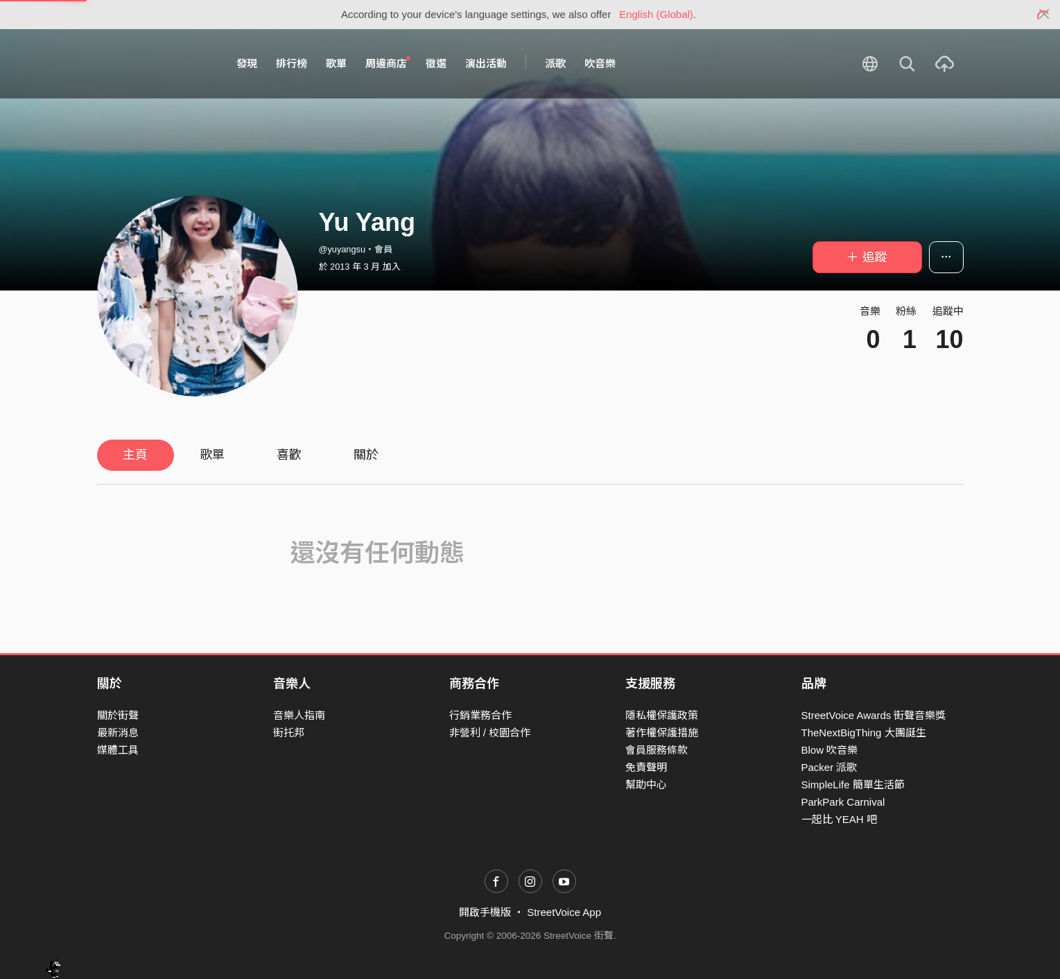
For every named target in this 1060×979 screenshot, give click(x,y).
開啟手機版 (485, 912)
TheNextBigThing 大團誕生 (863, 732)
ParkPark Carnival (843, 802)
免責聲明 (646, 767)
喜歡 (289, 455)
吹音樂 (600, 63)
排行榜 (291, 63)
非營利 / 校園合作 (490, 732)
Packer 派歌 (829, 767)
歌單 (336, 63)
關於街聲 (118, 715)
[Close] (1044, 14)
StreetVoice (154, 64)
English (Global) (656, 14)
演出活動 (486, 63)
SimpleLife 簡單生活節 (853, 784)
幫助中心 (646, 784)
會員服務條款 (656, 750)
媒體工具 (118, 750)
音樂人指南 (299, 715)
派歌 (555, 63)
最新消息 (118, 732)
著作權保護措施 (661, 732)
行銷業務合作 (480, 715)
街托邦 (288, 732)
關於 (366, 455)
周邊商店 (388, 63)
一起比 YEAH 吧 (839, 819)
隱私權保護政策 (661, 715)
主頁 (135, 455)
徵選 (436, 63)
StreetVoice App (564, 912)
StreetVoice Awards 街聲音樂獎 (873, 715)
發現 (246, 63)
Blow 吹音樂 (829, 750)
